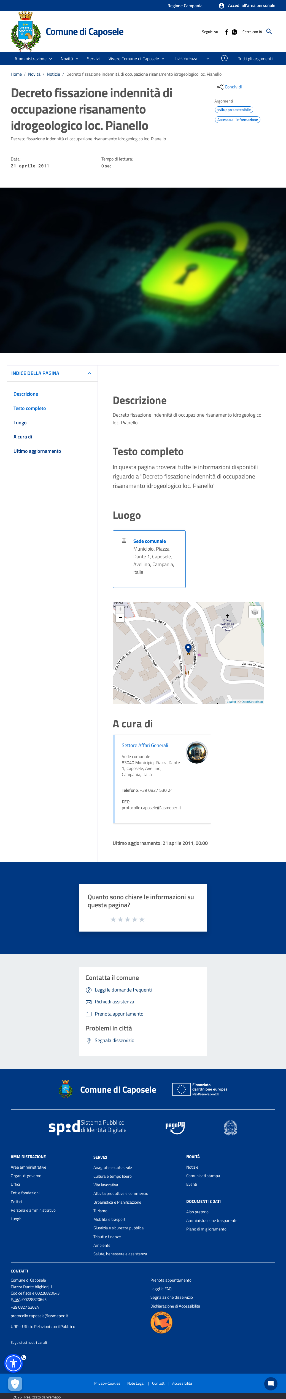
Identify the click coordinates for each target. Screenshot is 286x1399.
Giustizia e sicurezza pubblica (118, 1228)
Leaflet (231, 701)
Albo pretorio (197, 1212)
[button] (246, 5)
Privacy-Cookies (107, 1383)
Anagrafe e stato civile (112, 1167)
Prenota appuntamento (170, 1280)
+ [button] (120, 610)
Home (16, 74)
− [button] (120, 618)
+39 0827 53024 (25, 1307)
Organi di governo (26, 1175)
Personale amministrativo (33, 1210)
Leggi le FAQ (161, 1288)
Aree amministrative (28, 1167)
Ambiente (101, 1245)
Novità (34, 74)
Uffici (15, 1184)
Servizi (100, 1157)
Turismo (100, 1211)
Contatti (19, 1270)
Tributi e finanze (107, 1237)
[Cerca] (269, 31)
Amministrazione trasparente (212, 1220)
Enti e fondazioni (25, 1193)
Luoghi (16, 1219)
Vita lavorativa (105, 1185)
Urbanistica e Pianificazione (117, 1202)
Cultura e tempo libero (112, 1176)
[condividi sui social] (229, 86)
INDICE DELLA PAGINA (35, 373)
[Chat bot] (271, 1384)
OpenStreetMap (252, 701)
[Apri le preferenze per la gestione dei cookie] (15, 1384)
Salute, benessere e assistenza (120, 1254)
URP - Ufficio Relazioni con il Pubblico (43, 1326)
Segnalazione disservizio (171, 1297)
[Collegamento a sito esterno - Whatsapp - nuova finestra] (234, 31)
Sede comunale (149, 541)
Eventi (191, 1184)
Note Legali (136, 1383)
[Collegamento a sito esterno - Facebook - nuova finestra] (226, 31)
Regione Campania (185, 5)
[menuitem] (183, 58)
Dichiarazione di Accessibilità (175, 1306)
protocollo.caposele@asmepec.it (39, 1316)
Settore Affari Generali (145, 745)
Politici (16, 1201)
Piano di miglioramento (206, 1229)
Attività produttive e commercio (120, 1193)
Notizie (53, 74)
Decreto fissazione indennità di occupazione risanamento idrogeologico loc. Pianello (144, 74)
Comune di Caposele (84, 31)
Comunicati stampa (203, 1175)
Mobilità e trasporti (109, 1219)
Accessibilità (182, 1383)
